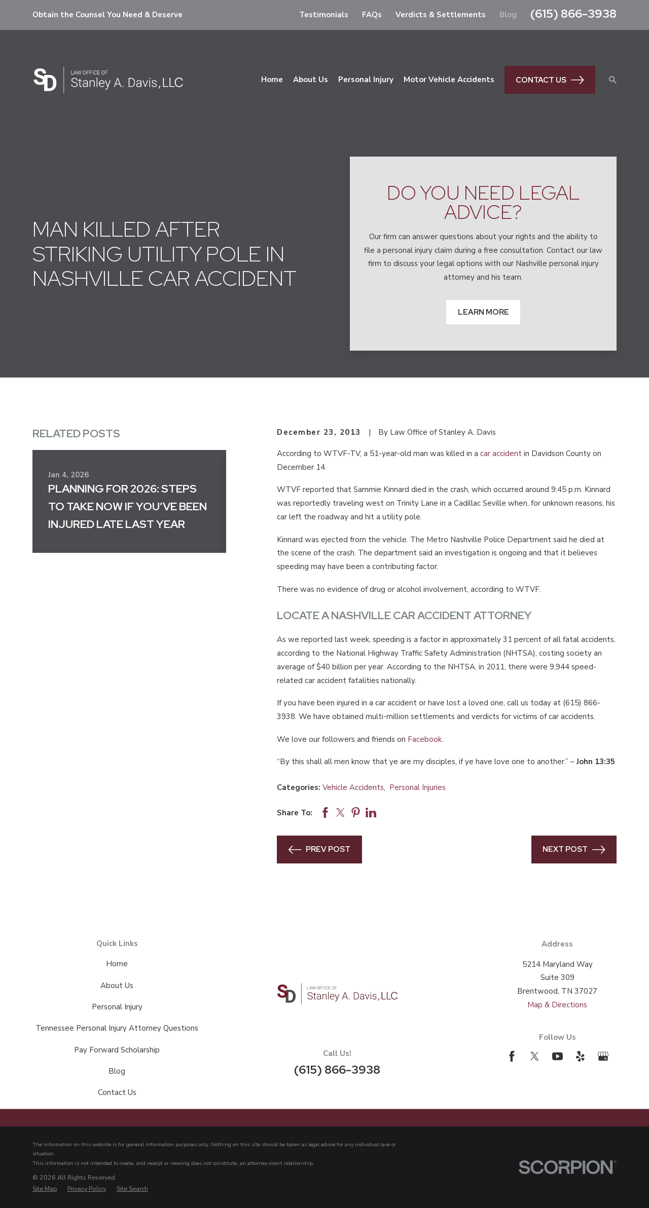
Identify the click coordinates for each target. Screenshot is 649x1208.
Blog (508, 15)
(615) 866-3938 (573, 13)
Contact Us (550, 80)
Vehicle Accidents (353, 787)
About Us (116, 985)
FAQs (372, 15)
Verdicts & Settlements (440, 15)
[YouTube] (557, 1056)
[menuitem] (44, 1188)
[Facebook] (512, 1056)
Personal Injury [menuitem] (365, 79)
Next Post (574, 849)
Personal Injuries (417, 787)
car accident (501, 453)
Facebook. (425, 739)
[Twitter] (534, 1056)
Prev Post (320, 849)
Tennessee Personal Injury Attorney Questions (116, 1028)
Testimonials (323, 15)
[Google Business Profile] (603, 1056)
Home (117, 964)
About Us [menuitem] (310, 79)
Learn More (483, 312)
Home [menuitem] (272, 79)
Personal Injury (117, 1007)
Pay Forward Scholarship (117, 1050)
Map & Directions (557, 1005)
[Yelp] (580, 1056)
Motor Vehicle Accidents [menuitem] (449, 79)
